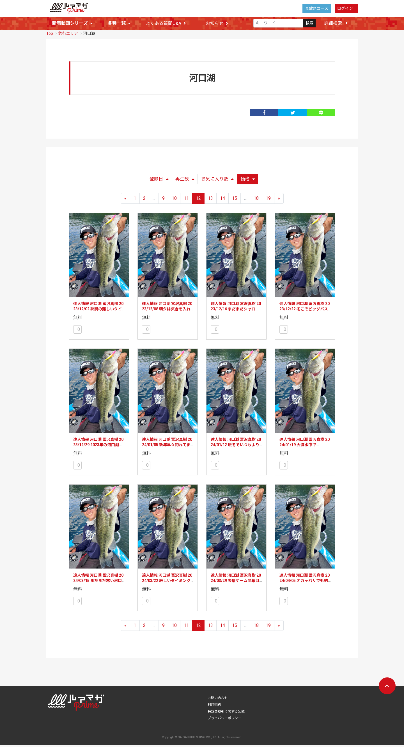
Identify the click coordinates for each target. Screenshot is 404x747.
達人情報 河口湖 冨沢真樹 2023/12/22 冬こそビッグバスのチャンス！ (304, 311)
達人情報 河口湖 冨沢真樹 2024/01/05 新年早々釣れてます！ (167, 447)
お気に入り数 (217, 181)
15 (234, 200)
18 (256, 200)
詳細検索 (336, 23)
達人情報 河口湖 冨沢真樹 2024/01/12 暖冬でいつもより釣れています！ (236, 447)
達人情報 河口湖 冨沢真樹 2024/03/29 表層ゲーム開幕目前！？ (236, 582)
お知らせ (217, 23)
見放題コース (316, 8)
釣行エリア (68, 35)
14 (222, 200)
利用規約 (214, 707)
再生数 (184, 181)
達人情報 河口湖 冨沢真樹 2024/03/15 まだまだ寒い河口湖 (98, 582)
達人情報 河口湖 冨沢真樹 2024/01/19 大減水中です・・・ (304, 447)
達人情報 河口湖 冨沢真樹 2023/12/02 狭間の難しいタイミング (98, 311)
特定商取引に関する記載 (226, 713)
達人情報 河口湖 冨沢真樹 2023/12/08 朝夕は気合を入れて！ (167, 311)
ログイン (345, 8)
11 (186, 200)
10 (174, 200)
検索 (309, 23)
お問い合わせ (218, 700)
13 (210, 200)
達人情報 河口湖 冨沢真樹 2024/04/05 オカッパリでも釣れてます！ (304, 582)
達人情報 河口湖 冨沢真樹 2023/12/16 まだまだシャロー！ (236, 311)
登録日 (159, 181)
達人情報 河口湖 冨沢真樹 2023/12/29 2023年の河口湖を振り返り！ (98, 447)
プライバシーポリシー (224, 720)
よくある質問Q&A (166, 23)
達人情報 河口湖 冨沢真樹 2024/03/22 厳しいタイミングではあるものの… (167, 582)
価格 (247, 181)
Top (49, 35)
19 (268, 200)
